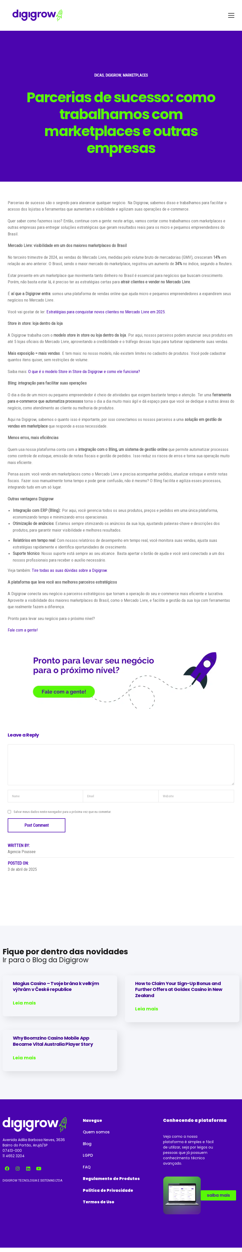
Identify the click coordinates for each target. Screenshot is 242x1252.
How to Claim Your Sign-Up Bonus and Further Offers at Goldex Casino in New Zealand (179, 989)
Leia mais (24, 1003)
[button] (92, 1120)
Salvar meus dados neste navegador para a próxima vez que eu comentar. (62, 811)
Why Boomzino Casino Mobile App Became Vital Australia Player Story (53, 1041)
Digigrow (113, 75)
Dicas (99, 75)
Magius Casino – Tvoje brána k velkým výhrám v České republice (56, 986)
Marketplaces (135, 75)
